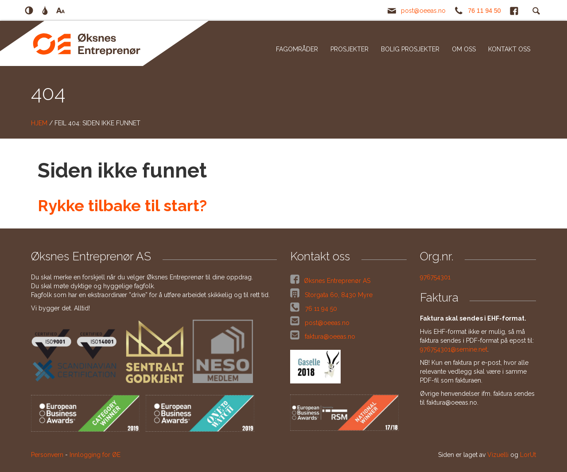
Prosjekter (349, 49)
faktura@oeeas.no (330, 336)
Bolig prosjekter (410, 49)
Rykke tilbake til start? (122, 205)
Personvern (47, 454)
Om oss (464, 49)
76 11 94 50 (484, 10)
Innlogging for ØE (95, 454)
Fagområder (297, 49)
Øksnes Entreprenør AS (337, 280)
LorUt (528, 454)
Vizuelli (498, 454)
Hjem (39, 123)
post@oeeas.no (423, 10)
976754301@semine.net (453, 349)
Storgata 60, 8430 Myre (338, 294)
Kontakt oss (509, 49)
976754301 (435, 277)
